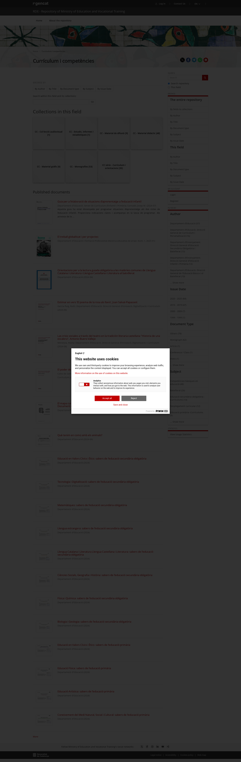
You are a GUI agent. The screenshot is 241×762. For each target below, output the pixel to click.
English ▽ (79, 353)
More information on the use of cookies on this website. (101, 373)
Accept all (107, 398)
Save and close (120, 405)
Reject (134, 398)
